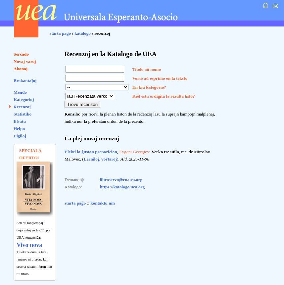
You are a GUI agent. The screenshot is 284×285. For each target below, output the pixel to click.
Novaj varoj (25, 61)
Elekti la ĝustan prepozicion (91, 151)
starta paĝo (60, 33)
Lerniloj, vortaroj (100, 159)
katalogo (82, 33)
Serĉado (21, 54)
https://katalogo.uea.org (122, 186)
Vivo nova (29, 245)
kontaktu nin (102, 203)
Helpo (19, 128)
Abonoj (20, 68)
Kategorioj (24, 99)
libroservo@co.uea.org (121, 179)
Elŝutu (20, 121)
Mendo (20, 92)
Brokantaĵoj (25, 80)
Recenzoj (22, 106)
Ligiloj (20, 135)
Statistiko (22, 114)
